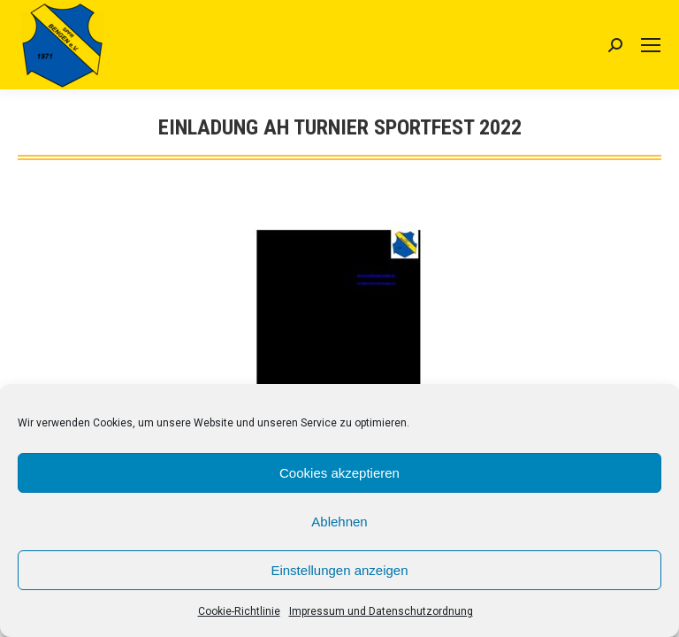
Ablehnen (339, 521)
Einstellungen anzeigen (339, 570)
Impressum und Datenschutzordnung (381, 611)
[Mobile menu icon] (650, 45)
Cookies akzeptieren (339, 472)
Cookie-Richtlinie (239, 611)
